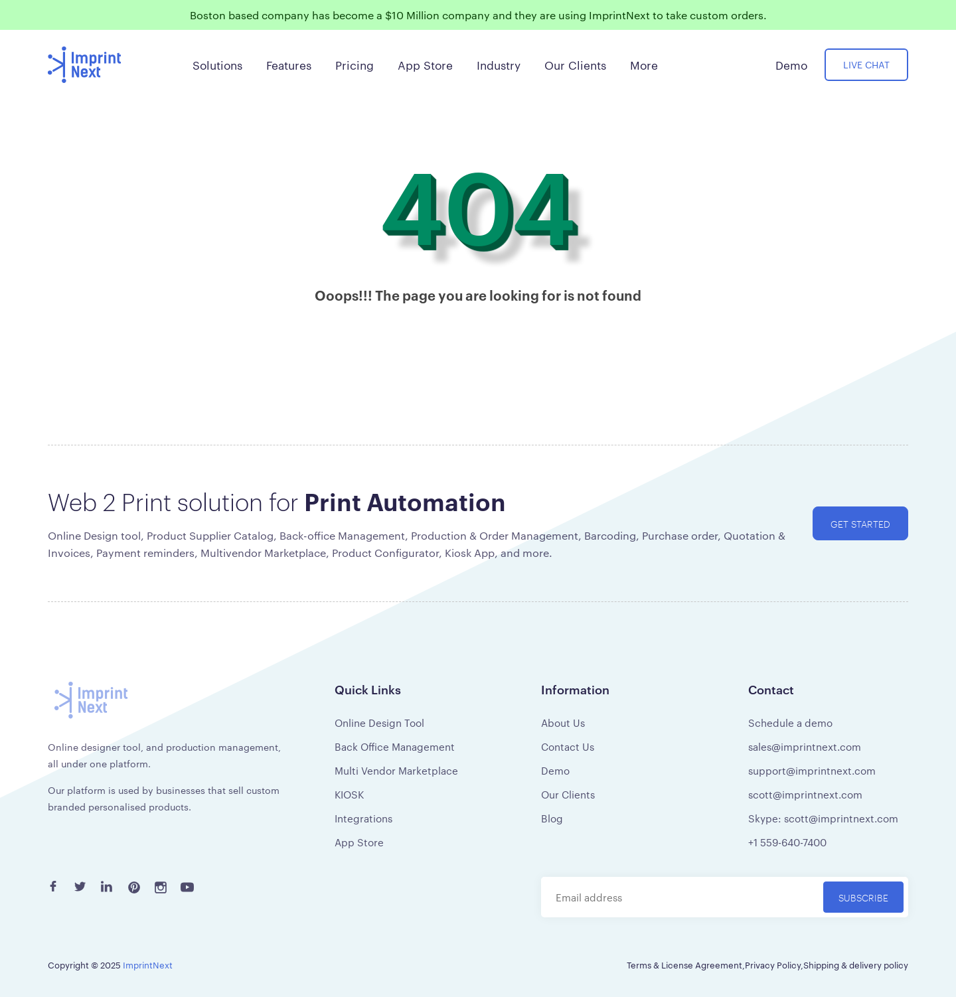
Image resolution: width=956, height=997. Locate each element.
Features (288, 64)
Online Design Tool (379, 722)
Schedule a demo (790, 722)
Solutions (217, 64)
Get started (860, 523)
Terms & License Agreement (684, 964)
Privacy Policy (773, 964)
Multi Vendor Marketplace (396, 770)
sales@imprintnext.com (804, 746)
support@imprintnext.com (812, 770)
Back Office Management (395, 746)
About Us (563, 722)
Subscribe (863, 897)
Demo (555, 770)
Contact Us (567, 746)
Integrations (363, 818)
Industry (498, 64)
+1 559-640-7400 (787, 842)
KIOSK (349, 794)
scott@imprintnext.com (805, 794)
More (644, 64)
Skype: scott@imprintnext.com (823, 818)
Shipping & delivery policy (855, 964)
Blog (552, 818)
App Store (359, 842)
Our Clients (568, 794)
